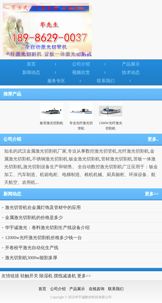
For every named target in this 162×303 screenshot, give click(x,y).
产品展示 (131, 64)
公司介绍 (81, 64)
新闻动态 (31, 72)
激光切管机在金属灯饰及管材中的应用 (43, 207)
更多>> (152, 193)
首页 (31, 64)
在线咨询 (96, 289)
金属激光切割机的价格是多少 (34, 217)
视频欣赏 (81, 72)
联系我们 (106, 80)
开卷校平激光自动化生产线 (31, 247)
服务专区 (56, 80)
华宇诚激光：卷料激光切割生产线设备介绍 (47, 227)
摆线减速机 (65, 275)
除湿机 (46, 275)
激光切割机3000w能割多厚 (31, 257)
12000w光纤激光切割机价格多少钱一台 (43, 237)
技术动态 (131, 72)
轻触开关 (29, 275)
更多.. (153, 139)
